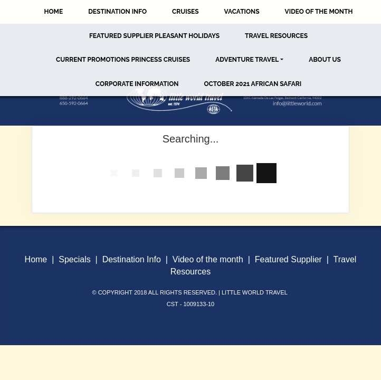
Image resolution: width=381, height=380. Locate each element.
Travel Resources (276, 36)
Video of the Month (319, 11)
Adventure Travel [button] (247, 59)
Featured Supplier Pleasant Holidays (154, 36)
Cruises (185, 11)
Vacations (242, 11)
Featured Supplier (288, 259)
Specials (74, 259)
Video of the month (208, 259)
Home (53, 11)
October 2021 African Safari (252, 84)
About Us (325, 59)
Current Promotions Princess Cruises (123, 59)
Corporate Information (137, 84)
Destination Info (117, 11)
